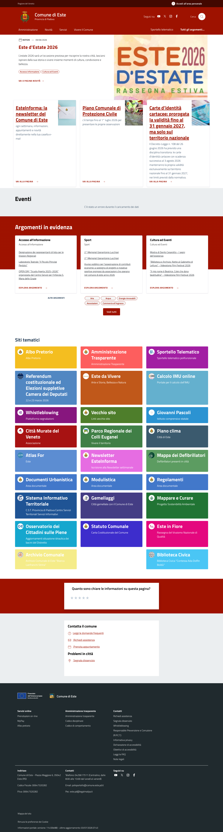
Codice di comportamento (78, 725)
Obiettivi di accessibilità (124, 749)
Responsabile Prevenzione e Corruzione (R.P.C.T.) (132, 733)
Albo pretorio (23, 725)
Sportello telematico (162, 29)
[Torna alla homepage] (64, 696)
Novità (48, 30)
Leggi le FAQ (119, 754)
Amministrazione (28, 30)
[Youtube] (158, 16)
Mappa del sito (24, 813)
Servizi (63, 30)
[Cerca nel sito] (201, 16)
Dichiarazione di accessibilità (127, 745)
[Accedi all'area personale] (187, 3)
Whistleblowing (121, 725)
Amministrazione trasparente (79, 716)
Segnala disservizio (122, 721)
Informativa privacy (122, 740)
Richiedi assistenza (122, 716)
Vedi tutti (111, 312)
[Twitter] (164, 16)
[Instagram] (170, 16)
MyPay (20, 721)
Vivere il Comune (83, 30)
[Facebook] (175, 16)
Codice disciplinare (74, 721)
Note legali (118, 759)
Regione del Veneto (26, 3)
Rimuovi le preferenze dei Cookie (33, 821)
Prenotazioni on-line (27, 716)
